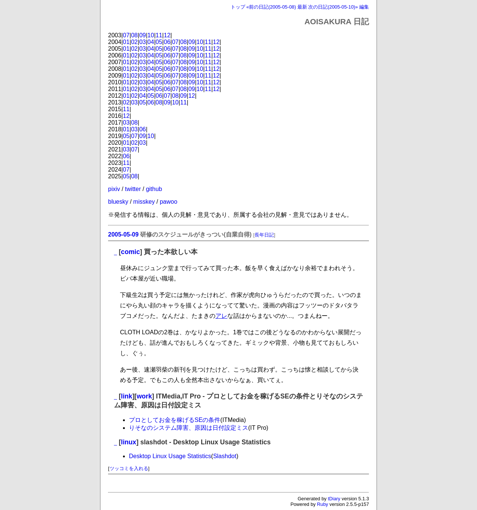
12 (167, 35)
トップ (238, 7)
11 (159, 35)
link (126, 396)
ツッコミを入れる (129, 468)
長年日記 (264, 235)
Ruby (322, 504)
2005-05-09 (123, 234)
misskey (144, 201)
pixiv (114, 189)
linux (128, 442)
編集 (364, 7)
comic (130, 252)
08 (134, 35)
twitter (133, 189)
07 (126, 35)
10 (151, 35)
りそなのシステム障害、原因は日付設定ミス (188, 428)
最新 (302, 7)
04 (151, 42)
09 (142, 35)
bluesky (118, 201)
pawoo (168, 201)
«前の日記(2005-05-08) (271, 7)
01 (126, 42)
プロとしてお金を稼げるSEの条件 (174, 420)
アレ (221, 316)
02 (134, 42)
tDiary (334, 498)
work (144, 396)
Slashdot (224, 456)
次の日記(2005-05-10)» (333, 7)
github (154, 189)
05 (159, 42)
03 (142, 42)
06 (167, 42)
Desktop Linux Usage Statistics (170, 456)
